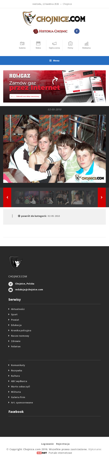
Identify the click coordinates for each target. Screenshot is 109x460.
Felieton (16, 346)
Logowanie (47, 443)
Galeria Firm (18, 397)
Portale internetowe (60, 452)
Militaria (16, 391)
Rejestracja (63, 443)
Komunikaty (18, 365)
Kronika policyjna (21, 330)
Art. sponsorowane (22, 402)
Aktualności (18, 309)
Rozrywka (16, 370)
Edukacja (16, 325)
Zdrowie (15, 341)
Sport (14, 314)
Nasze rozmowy (20, 335)
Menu (54, 60)
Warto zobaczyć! (20, 386)
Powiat (15, 319)
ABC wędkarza (19, 381)
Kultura (15, 375)
